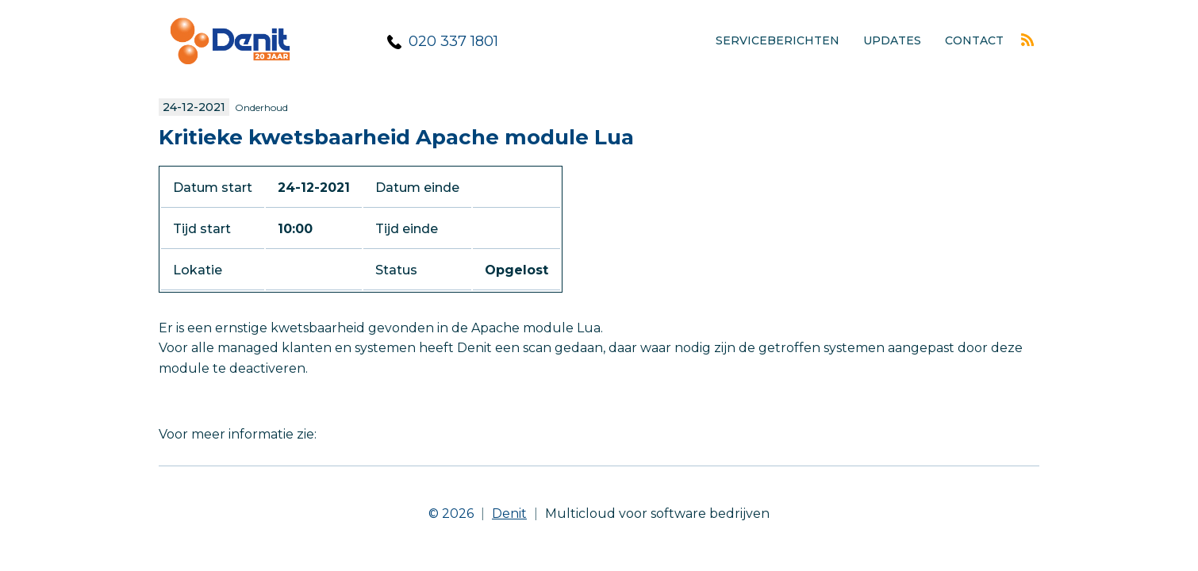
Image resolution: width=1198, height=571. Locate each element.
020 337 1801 (453, 41)
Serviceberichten (777, 40)
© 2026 (460, 513)
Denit (509, 513)
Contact (974, 40)
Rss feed (1027, 40)
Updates (892, 40)
